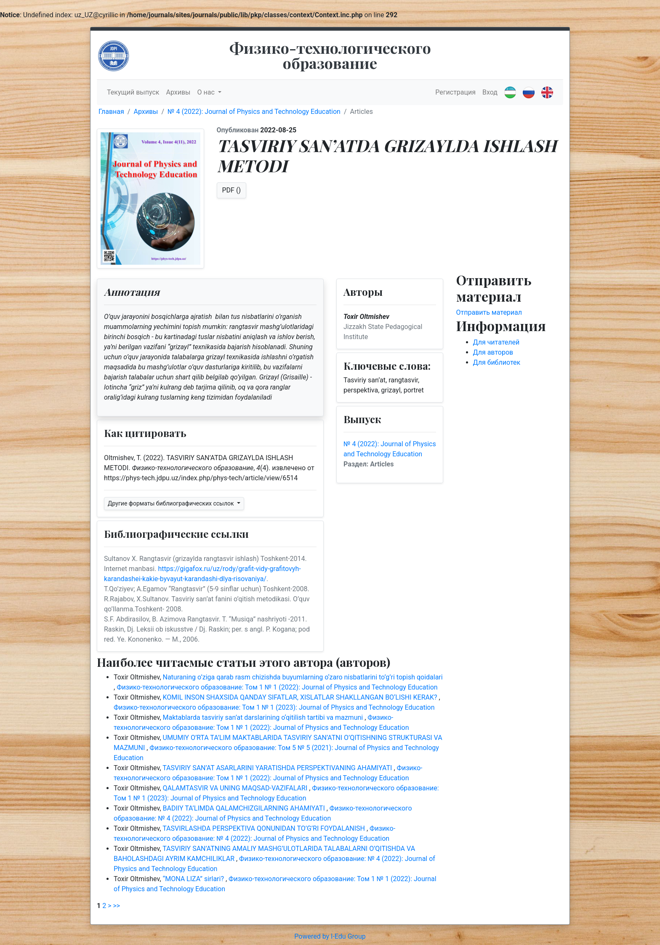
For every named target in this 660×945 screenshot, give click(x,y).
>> (116, 906)
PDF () (231, 190)
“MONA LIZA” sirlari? (194, 879)
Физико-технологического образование (330, 55)
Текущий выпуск (133, 92)
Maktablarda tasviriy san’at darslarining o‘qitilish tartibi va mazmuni (264, 717)
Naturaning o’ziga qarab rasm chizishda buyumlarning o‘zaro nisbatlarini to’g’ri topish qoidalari (303, 677)
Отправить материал (489, 312)
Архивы (178, 92)
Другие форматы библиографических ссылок (171, 503)
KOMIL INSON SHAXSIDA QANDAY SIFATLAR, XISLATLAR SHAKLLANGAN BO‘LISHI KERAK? (301, 697)
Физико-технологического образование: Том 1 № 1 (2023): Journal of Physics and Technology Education (274, 707)
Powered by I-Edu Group (329, 936)
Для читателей (496, 342)
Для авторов (493, 352)
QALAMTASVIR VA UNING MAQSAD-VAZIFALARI (236, 788)
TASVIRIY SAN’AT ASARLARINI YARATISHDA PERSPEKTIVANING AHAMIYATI (278, 768)
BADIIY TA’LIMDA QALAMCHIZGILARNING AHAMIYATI (245, 808)
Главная (111, 112)
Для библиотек (497, 362)
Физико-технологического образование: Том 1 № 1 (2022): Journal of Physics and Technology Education (277, 687)
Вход (490, 92)
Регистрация (455, 92)
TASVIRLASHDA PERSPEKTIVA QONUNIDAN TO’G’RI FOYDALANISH (264, 828)
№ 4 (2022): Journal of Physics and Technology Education (254, 112)
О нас (206, 92)
